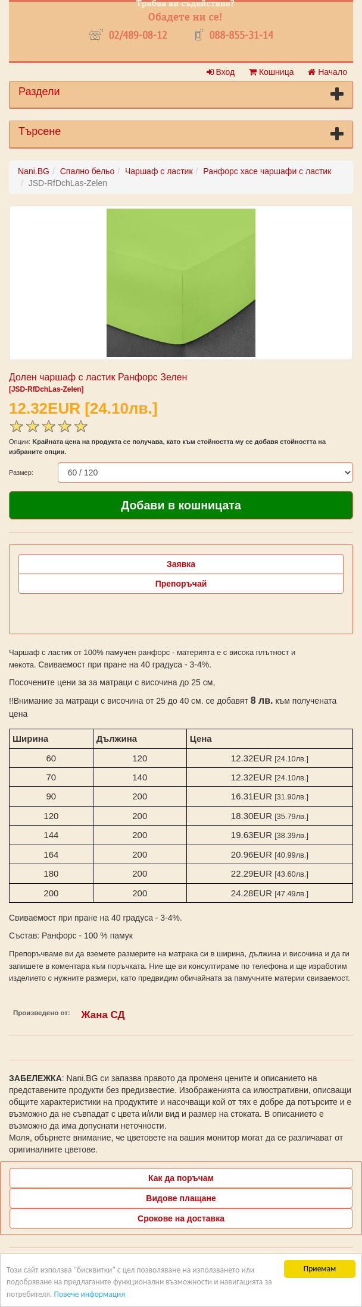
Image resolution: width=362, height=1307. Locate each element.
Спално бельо (87, 171)
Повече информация (89, 1294)
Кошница (271, 72)
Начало (327, 72)
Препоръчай (181, 583)
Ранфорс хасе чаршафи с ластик (267, 171)
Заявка (181, 564)
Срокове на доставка (181, 1218)
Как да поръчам (181, 1178)
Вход (221, 72)
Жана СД (102, 1015)
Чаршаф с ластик (159, 171)
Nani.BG (33, 171)
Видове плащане (181, 1198)
